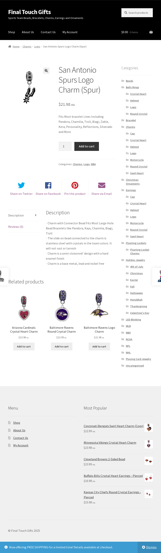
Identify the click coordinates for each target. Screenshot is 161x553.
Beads (129, 81)
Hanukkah (136, 299)
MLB (128, 326)
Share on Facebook (48, 195)
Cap (132, 133)
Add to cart (86, 146)
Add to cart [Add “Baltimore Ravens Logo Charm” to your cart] (99, 348)
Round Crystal (138, 114)
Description (16, 217)
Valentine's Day (139, 313)
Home (16, 46)
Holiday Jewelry (135, 260)
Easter (134, 280)
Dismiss (151, 547)
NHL (128, 352)
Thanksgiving (138, 306)
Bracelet (131, 120)
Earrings (131, 190)
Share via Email (102, 195)
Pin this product (75, 195)
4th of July (136, 266)
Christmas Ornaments (133, 181)
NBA (93, 164)
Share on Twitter (21, 195)
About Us (28, 32)
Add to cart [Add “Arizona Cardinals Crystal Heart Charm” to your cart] (24, 348)
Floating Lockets (136, 243)
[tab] (24, 217)
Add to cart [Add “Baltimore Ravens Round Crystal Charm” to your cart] (61, 348)
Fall (132, 286)
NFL (128, 346)
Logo (37, 46)
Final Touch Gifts (29, 12)
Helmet (134, 100)
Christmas (136, 273)
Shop (11, 32)
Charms (27, 46)
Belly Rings (132, 87)
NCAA (129, 339)
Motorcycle (137, 160)
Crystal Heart (138, 94)
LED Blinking (133, 319)
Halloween (136, 293)
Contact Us (48, 32)
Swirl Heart (137, 173)
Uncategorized (135, 365)
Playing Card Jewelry (138, 359)
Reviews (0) (15, 228)
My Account (70, 32)
